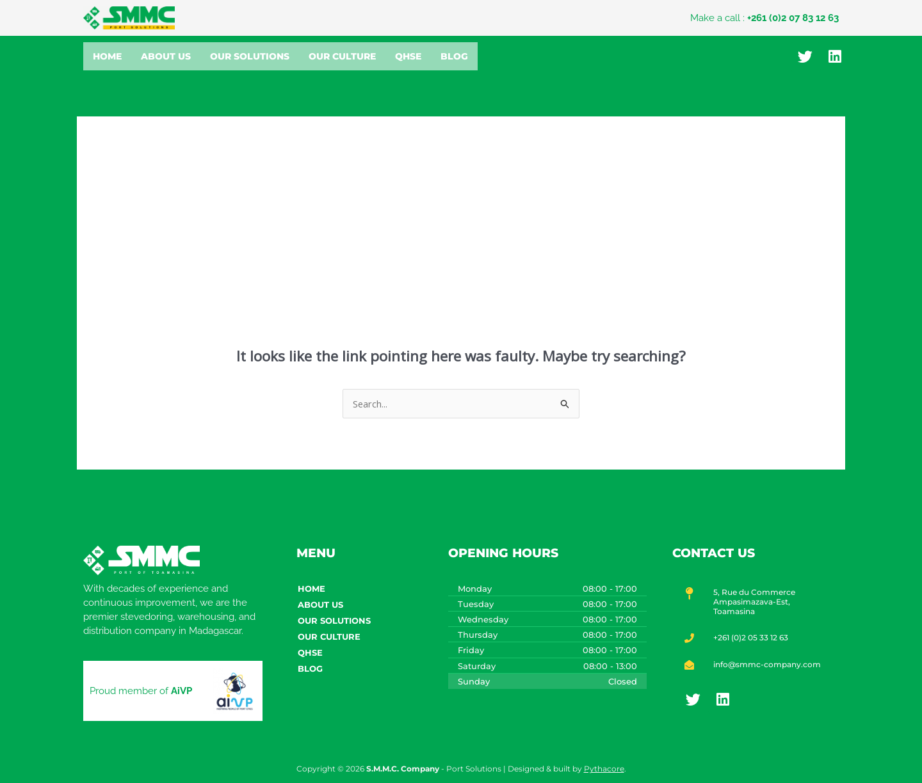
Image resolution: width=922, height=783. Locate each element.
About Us (166, 56)
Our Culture (342, 56)
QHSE (408, 56)
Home (107, 56)
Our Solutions (249, 56)
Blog (454, 56)
